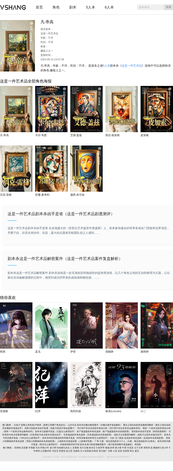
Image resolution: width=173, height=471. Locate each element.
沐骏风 (76, 451)
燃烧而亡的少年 (161, 447)
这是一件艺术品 (132, 65)
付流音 (130, 447)
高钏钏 (17, 447)
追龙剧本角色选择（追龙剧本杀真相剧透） (145, 438)
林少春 (118, 447)
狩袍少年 (45, 447)
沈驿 (110, 451)
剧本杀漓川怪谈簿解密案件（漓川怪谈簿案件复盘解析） (107, 444)
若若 (120, 451)
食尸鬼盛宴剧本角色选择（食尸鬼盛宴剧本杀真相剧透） (104, 431)
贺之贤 (69, 451)
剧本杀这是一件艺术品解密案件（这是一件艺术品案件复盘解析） (65, 258)
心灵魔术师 (46, 451)
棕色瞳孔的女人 (64, 447)
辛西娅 (32, 447)
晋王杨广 (103, 451)
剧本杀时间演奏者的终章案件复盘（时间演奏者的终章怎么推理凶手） (76, 438)
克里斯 (126, 451)
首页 (39, 7)
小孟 (115, 451)
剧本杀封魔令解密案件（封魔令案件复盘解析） (100, 425)
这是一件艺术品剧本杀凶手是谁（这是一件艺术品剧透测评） (61, 214)
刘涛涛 (95, 451)
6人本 (109, 7)
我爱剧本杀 (13, 6)
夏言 (137, 451)
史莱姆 (75, 447)
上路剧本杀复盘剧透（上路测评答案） (76, 441)
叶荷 (124, 447)
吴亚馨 (24, 447)
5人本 (90, 7)
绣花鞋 (138, 444)
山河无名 (72, 425)
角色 (56, 7)
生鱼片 (17, 425)
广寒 (97, 441)
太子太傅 (138, 447)
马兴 (38, 447)
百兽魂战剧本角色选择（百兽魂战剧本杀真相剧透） (88, 434)
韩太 (132, 451)
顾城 (107, 447)
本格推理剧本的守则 (70, 444)
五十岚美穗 (86, 451)
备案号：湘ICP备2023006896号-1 (114, 457)
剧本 (72, 7)
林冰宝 (92, 447)
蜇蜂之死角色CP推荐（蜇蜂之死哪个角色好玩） (44, 425)
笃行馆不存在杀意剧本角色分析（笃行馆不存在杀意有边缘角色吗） (110, 428)
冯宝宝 (55, 451)
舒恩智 (62, 451)
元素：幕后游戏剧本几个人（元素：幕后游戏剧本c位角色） (128, 441)
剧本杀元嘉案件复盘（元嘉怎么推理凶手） (56, 431)
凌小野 (53, 447)
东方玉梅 (84, 447)
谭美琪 (146, 447)
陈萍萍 (101, 447)
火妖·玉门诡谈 (117, 438)
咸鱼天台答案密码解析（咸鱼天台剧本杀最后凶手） (139, 434)
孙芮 (112, 447)
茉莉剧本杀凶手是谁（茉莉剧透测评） (150, 431)
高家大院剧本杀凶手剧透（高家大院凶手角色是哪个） (51, 428)
